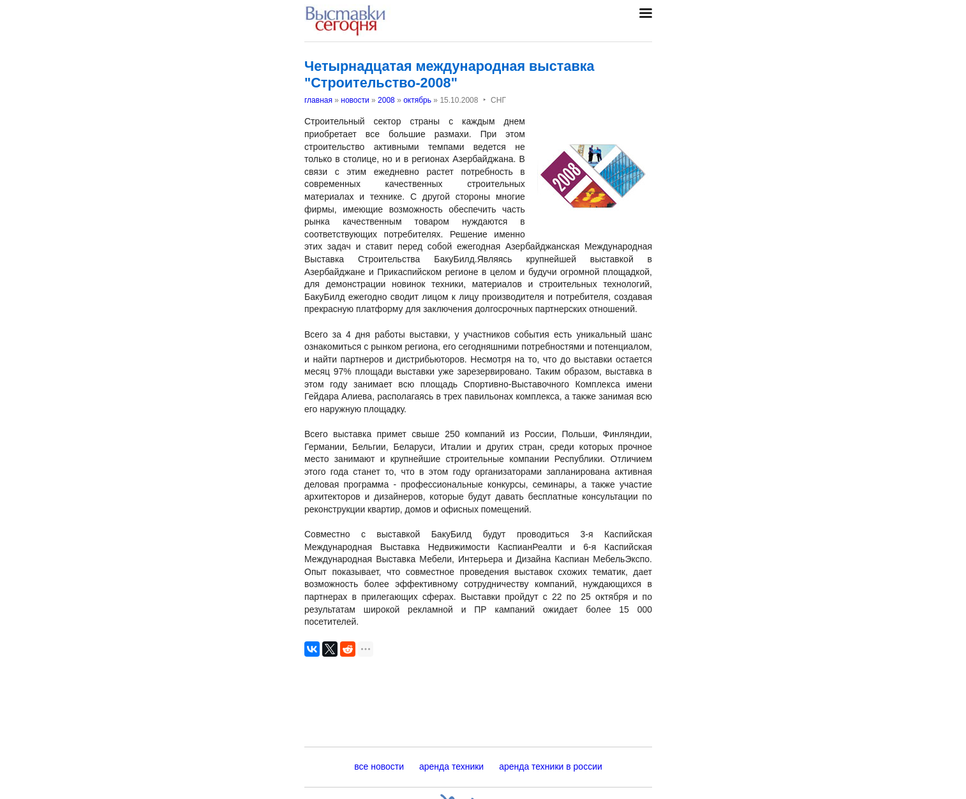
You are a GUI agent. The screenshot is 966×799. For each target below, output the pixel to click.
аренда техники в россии (550, 766)
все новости (379, 766)
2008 (386, 100)
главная (318, 100)
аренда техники (451, 766)
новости (355, 100)
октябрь (417, 100)
